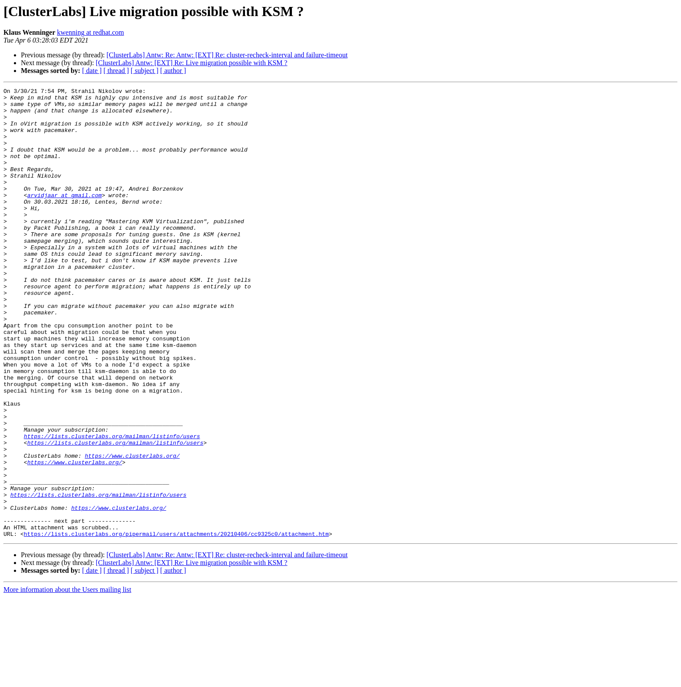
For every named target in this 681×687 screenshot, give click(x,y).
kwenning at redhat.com (90, 32)
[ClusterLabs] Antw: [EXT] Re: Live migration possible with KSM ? (191, 62)
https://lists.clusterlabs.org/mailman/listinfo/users (112, 506)
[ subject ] (145, 70)
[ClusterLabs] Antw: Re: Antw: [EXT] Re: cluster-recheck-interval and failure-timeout (226, 55)
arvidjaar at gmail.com (64, 217)
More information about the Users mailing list (67, 679)
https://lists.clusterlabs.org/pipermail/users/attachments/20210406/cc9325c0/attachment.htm (176, 624)
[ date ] (92, 70)
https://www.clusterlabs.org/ (132, 530)
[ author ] (173, 70)
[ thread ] (116, 70)
